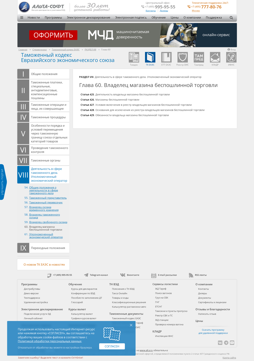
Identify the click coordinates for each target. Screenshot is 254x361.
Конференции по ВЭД (83, 293)
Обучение (159, 17)
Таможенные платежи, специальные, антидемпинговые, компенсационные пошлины (47, 90)
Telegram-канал (96, 275)
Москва (196, 11)
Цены (175, 17)
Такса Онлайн (119, 293)
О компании (192, 17)
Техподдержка (32, 297)
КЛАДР (157, 331)
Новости (34, 17)
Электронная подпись (131, 17)
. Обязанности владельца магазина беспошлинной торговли (125, 115)
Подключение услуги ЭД (37, 313)
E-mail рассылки (164, 275)
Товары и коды (120, 297)
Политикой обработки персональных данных (49, 341)
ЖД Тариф (160, 288)
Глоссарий (77, 302)
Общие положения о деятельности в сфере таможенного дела (43, 190)
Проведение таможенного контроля (49, 150)
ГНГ (157, 302)
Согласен (112, 346)
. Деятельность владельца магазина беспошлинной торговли (125, 94)
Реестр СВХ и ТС (164, 315)
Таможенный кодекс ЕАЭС (126, 318)
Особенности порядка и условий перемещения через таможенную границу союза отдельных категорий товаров (49, 133)
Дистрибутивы (32, 288)
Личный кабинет (33, 318)
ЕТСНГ (158, 306)
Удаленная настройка (36, 302)
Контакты (151, 10)
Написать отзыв (207, 313)
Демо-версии (31, 293)
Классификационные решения (129, 302)
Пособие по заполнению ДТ (86, 297)
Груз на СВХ (161, 297)
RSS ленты (198, 275)
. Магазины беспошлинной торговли (110, 99)
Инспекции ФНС (164, 336)
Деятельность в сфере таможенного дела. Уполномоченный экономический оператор (49, 175)
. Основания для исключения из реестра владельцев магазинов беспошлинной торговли (143, 110)
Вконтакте (129, 275)
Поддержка (214, 17)
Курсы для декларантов (84, 288)
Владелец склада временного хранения (44, 208)
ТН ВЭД (114, 284)
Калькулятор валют (82, 313)
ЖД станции (161, 320)
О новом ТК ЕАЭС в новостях (44, 264)
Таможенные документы (126, 313)
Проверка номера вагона (169, 324)
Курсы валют (77, 309)
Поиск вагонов (163, 293)
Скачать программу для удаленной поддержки (213, 331)
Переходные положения (48, 248)
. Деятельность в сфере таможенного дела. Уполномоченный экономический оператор (140, 77)
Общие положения (44, 74)
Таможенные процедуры (48, 117)
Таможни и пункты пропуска (171, 311)
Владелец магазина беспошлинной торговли (45, 228)
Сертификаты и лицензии (212, 302)
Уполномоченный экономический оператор (46, 235)
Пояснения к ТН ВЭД (123, 288)
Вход (232, 49)
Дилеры (164, 10)
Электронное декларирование (88, 17)
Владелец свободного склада (48, 222)
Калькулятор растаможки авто (129, 306)
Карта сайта (229, 357)
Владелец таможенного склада (44, 216)
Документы (204, 297)
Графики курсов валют (83, 318)
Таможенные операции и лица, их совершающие (48, 107)
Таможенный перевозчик (46, 202)
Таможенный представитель (48, 197)
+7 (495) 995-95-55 (59, 275)
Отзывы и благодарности (212, 309)
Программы (53, 17)
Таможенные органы (45, 160)
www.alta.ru (146, 350)
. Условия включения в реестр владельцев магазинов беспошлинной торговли (136, 104)
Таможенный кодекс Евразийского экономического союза (68, 57)
